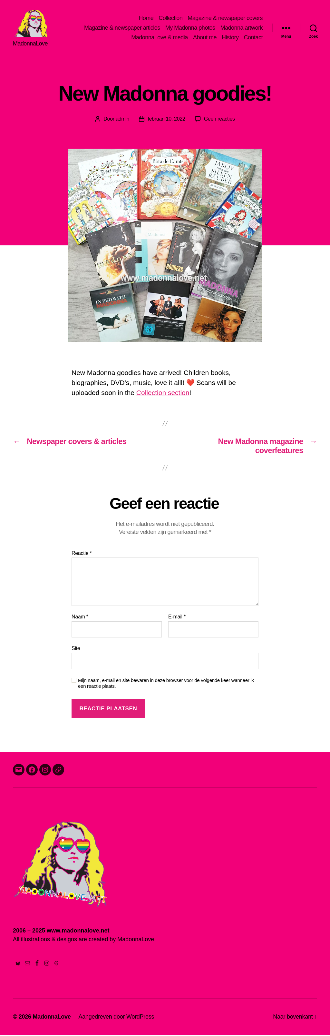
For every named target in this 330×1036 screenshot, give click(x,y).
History (230, 38)
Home (146, 18)
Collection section (162, 393)
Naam (80, 618)
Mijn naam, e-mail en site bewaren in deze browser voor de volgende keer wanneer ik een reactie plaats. (166, 684)
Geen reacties (219, 120)
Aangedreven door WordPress (116, 1017)
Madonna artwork (241, 28)
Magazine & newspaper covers (225, 18)
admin (122, 120)
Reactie (82, 554)
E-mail (177, 618)
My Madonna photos (190, 28)
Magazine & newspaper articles (122, 28)
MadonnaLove (52, 1017)
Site (76, 649)
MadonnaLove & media (159, 38)
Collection (170, 18)
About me (205, 38)
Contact (253, 38)
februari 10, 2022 (166, 120)
